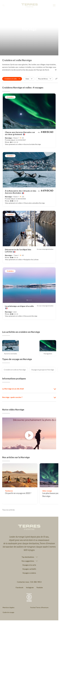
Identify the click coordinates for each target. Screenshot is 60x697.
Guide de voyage (8, 612)
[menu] (54, 5)
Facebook (19, 587)
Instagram (30, 587)
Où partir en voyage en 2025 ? (18, 493)
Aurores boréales (11, 353)
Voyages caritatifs (29, 569)
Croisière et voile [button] (12, 79)
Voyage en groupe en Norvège (42, 370)
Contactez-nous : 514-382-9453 (29, 582)
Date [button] (29, 79)
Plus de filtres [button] (44, 79)
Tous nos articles (8, 510)
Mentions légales (8, 607)
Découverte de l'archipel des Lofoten (18, 250)
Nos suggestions (28, 561)
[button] (56, 79)
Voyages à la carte (29, 565)
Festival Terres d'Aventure (39, 607)
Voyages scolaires (29, 573)
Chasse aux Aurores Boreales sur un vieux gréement (20, 133)
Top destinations (28, 557)
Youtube (39, 587)
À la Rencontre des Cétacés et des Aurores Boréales (20, 192)
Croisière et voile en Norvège (15, 370)
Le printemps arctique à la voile (19, 307)
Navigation (50, 353)
